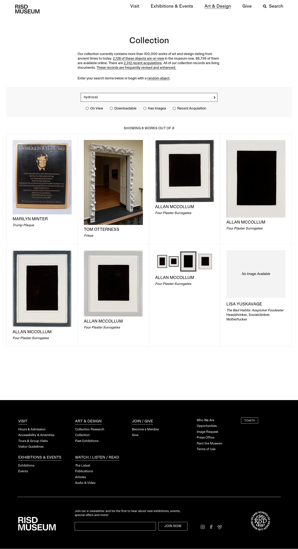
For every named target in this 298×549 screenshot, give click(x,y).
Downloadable (125, 108)
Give (135, 435)
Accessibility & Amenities (36, 435)
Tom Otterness (101, 230)
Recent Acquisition (191, 108)
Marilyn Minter (30, 219)
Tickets (249, 421)
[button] (134, 6)
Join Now (172, 526)
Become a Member (145, 429)
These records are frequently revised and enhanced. (136, 67)
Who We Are (205, 420)
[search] (214, 97)
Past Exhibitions (86, 441)
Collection (82, 435)
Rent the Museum (209, 443)
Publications (84, 471)
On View (96, 108)
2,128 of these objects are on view (138, 58)
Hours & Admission (32, 429)
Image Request (207, 432)
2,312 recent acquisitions (143, 63)
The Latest (82, 465)
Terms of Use (206, 449)
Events (23, 471)
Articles (80, 477)
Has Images (157, 108)
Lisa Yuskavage (244, 304)
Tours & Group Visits (33, 441)
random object (158, 78)
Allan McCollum (174, 207)
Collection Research (89, 429)
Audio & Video (85, 483)
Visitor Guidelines (31, 446)
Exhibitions (26, 465)
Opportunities (207, 426)
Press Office (205, 437)
